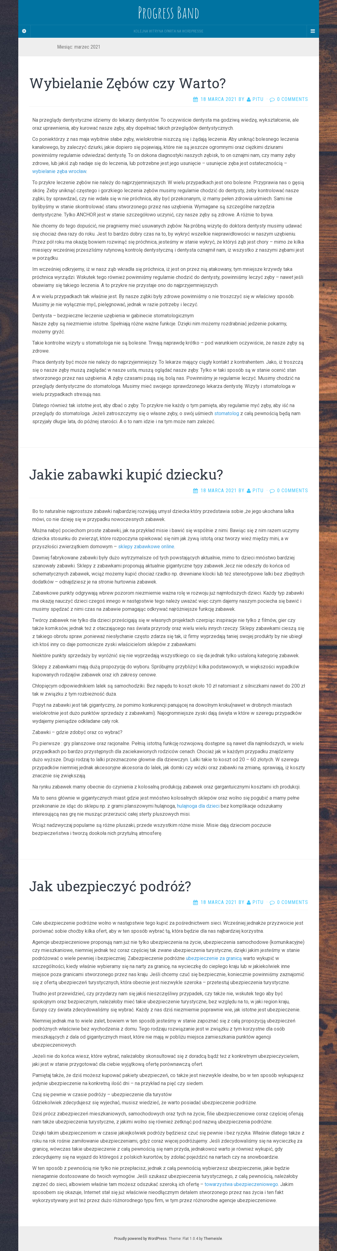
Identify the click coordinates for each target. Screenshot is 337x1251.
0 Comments (292, 99)
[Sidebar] (24, 31)
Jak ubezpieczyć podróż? (110, 886)
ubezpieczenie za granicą (214, 958)
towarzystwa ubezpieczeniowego (241, 1184)
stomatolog (226, 413)
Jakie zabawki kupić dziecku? (126, 474)
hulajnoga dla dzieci (198, 806)
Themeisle (213, 1238)
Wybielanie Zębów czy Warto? (127, 83)
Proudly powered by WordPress (140, 1238)
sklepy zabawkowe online (146, 546)
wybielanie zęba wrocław (59, 171)
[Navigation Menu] (313, 31)
